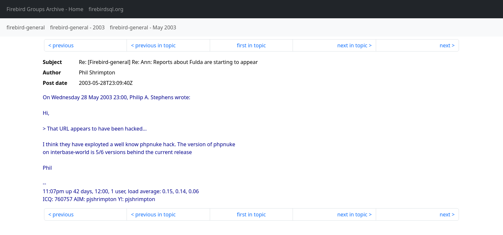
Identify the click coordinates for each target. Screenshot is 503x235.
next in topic (352, 45)
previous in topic (155, 45)
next (445, 45)
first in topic (251, 45)
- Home (45, 9)
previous (63, 45)
